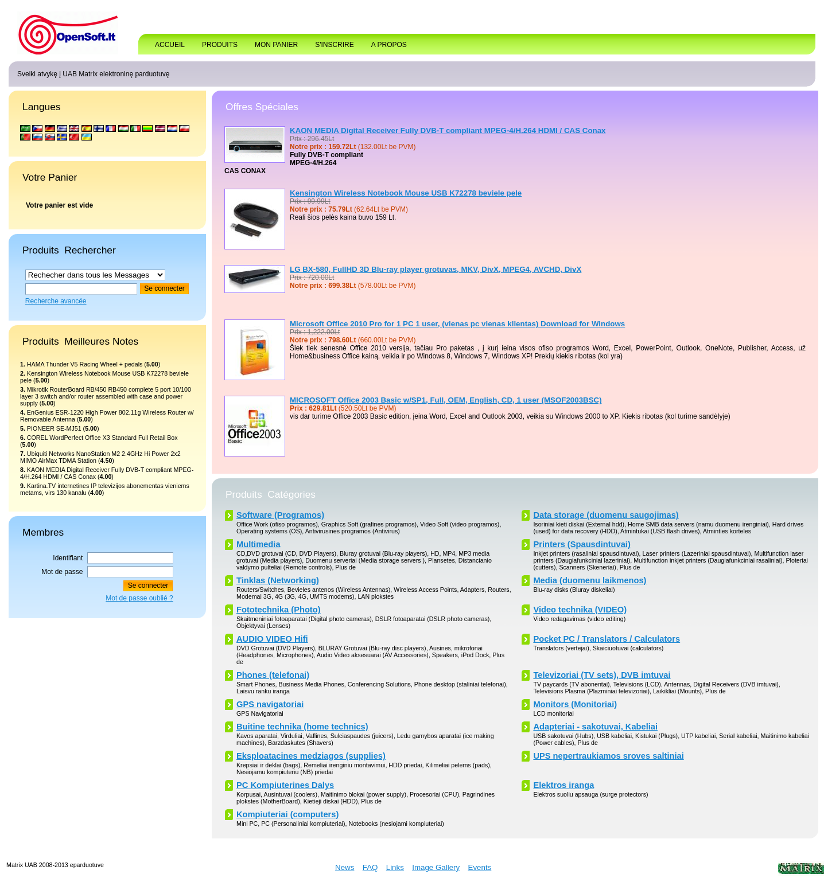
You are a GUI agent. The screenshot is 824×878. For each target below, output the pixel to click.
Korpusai (248, 794)
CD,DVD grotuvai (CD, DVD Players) (286, 553)
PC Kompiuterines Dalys (285, 785)
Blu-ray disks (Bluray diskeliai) (574, 589)
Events (480, 867)
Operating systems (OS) (269, 531)
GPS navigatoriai (270, 704)
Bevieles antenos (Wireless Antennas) (338, 589)
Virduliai (291, 735)
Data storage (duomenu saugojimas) (605, 515)
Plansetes (441, 560)
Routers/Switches (260, 589)
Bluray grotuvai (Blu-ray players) (383, 553)
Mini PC (247, 823)
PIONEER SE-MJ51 (54, 428)
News (344, 867)
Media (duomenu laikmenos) (589, 580)
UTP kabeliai (698, 735)
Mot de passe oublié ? (139, 598)
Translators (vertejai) (561, 648)
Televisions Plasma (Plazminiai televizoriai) (591, 691)
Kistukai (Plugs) (656, 735)
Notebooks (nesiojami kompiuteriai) (396, 823)
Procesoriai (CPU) (434, 794)
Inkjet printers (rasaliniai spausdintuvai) (586, 553)
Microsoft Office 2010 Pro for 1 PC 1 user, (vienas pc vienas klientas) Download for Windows (457, 323)
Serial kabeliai (738, 735)
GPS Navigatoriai (259, 713)
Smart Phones (255, 684)
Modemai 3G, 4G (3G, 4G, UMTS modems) (295, 596)
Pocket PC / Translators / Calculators (606, 638)
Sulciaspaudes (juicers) (362, 735)
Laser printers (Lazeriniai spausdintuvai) (697, 553)
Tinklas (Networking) (277, 580)
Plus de (345, 567)
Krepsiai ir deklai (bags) (268, 765)
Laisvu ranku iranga (263, 691)
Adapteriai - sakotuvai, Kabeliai (595, 726)
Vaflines (316, 735)
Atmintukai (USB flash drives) (660, 531)
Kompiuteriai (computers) (287, 814)
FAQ (370, 867)
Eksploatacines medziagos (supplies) (311, 755)
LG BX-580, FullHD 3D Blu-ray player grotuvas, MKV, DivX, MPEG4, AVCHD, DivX (435, 269)
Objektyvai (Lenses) (263, 625)
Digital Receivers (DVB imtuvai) (736, 684)
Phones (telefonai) (272, 675)
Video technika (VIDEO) (580, 609)
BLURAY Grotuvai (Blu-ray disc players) (372, 648)
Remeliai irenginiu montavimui (344, 765)
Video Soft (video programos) (459, 524)
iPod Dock (475, 654)
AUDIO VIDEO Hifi (272, 638)
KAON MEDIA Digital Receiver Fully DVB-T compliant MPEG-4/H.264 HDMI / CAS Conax (448, 130)
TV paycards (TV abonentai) (571, 684)
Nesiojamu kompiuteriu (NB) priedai (284, 771)
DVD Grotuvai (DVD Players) (275, 648)
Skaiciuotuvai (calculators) (628, 648)
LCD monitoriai (553, 713)
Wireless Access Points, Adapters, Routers (451, 589)
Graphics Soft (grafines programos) (369, 524)
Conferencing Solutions (379, 684)
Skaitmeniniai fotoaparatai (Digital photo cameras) (304, 618)
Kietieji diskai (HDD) (331, 801)
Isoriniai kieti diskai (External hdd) (578, 524)
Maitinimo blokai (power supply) (363, 794)
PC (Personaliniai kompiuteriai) (303, 823)
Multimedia (258, 544)
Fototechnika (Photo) (278, 609)
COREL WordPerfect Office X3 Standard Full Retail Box (102, 437)
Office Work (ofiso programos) (277, 524)
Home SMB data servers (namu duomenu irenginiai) (698, 524)
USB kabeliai (614, 735)
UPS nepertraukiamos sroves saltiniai (608, 755)
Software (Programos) (280, 515)
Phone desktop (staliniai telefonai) (460, 684)
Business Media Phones (311, 684)
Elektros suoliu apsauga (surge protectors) (590, 794)
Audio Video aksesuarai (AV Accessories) (373, 654)
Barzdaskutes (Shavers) (300, 742)
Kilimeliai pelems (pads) (457, 765)
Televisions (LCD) (637, 684)
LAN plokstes (375, 596)
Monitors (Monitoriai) (575, 704)
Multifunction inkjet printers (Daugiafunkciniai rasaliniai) (707, 560)
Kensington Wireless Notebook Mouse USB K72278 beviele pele (406, 193)
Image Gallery (436, 867)
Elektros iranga (563, 785)
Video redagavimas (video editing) (579, 618)
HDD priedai (405, 765)
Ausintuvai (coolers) (290, 794)
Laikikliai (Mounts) (677, 691)
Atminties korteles (727, 531)
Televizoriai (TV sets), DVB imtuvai (601, 675)
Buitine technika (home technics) (302, 726)
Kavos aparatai (256, 735)
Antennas (677, 684)
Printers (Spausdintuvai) (581, 544)
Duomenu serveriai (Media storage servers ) (365, 560)
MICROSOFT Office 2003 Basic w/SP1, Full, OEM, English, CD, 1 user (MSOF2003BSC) (446, 400)
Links (395, 867)
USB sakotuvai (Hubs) (563, 735)
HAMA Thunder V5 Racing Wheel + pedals (85, 364)
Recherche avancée (56, 301)
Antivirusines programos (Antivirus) (352, 531)
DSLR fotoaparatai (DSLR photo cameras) (432, 618)
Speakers (445, 654)
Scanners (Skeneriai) (587, 567)
